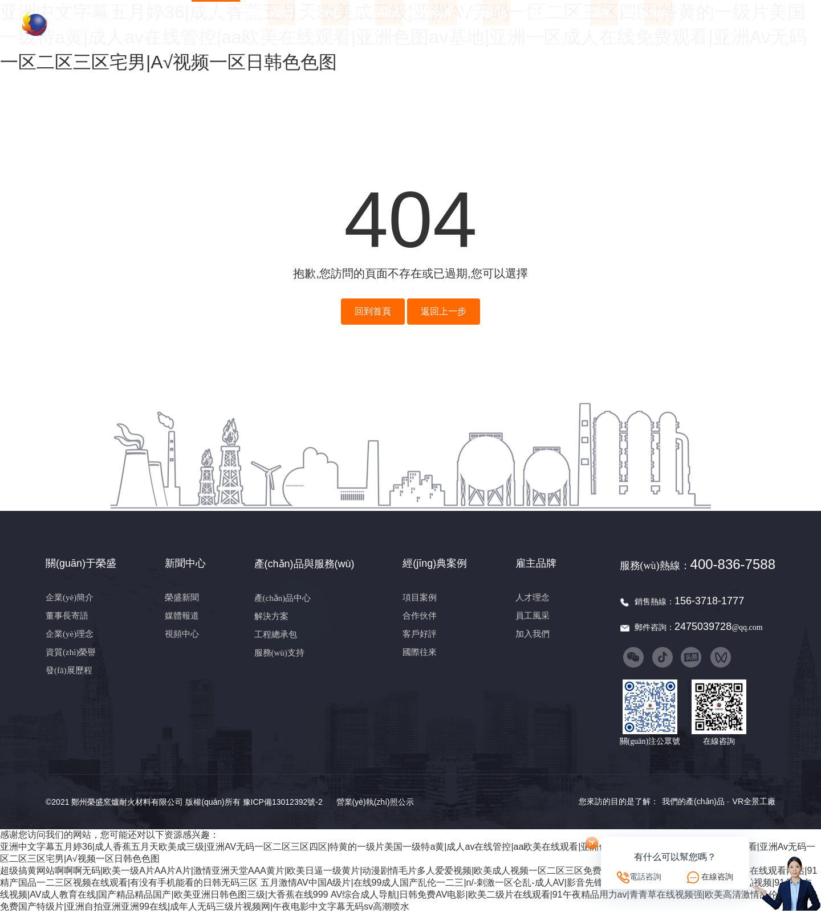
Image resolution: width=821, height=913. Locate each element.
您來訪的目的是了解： (619, 801)
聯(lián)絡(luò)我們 (646, 23)
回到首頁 (373, 311)
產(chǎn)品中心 (282, 598)
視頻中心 (182, 633)
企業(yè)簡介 (70, 597)
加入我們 (532, 633)
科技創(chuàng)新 (484, 23)
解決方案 (271, 616)
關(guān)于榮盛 (269, 23)
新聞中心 (323, 23)
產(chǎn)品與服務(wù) (377, 23)
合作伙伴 (420, 615)
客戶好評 (420, 633)
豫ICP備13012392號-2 (283, 801)
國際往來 (420, 652)
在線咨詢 (717, 876)
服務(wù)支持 (279, 652)
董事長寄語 (67, 615)
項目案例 (420, 597)
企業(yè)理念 (70, 633)
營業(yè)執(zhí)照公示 (375, 801)
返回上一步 (443, 311)
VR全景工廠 (754, 801)
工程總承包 (275, 634)
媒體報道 (182, 615)
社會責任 (539, 23)
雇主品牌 (592, 23)
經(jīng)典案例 (430, 23)
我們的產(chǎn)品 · (695, 801)
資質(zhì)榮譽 (71, 652)
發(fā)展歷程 (69, 670)
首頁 (215, 23)
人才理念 (532, 597)
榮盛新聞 (182, 597)
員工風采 (532, 615)
